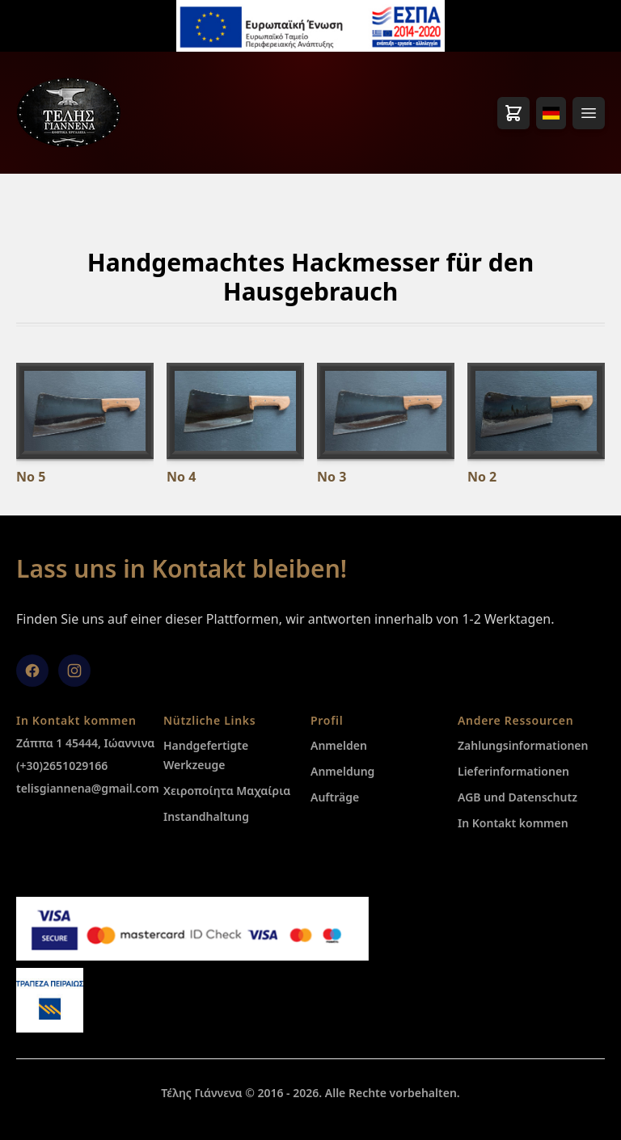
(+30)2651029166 (62, 765)
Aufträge (334, 797)
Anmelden (338, 745)
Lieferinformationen (513, 771)
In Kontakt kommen (513, 823)
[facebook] (32, 670)
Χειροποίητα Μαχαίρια (226, 790)
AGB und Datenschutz (517, 797)
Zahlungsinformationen (523, 745)
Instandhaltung (206, 816)
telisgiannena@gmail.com (87, 788)
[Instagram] (74, 670)
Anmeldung (342, 771)
